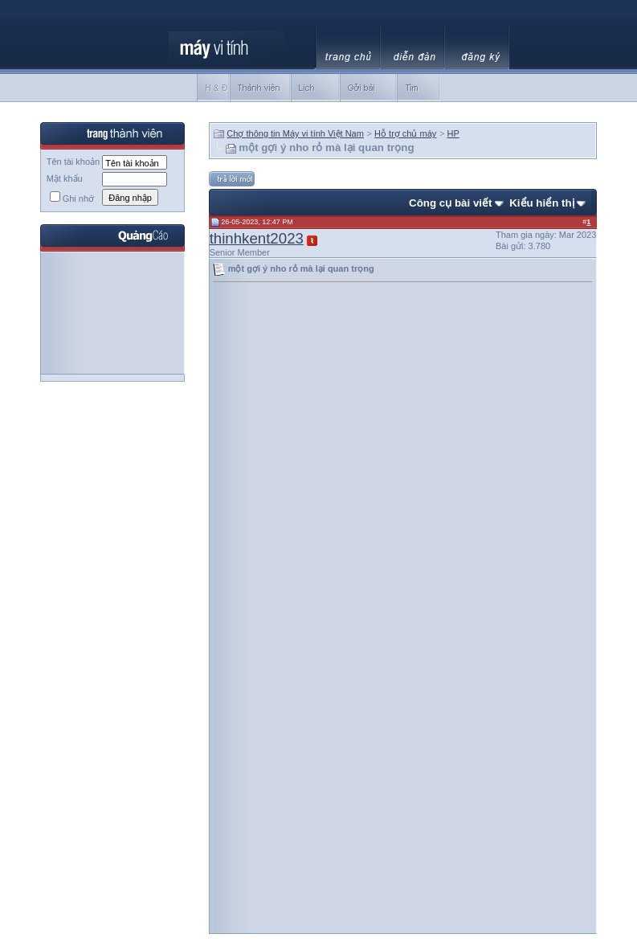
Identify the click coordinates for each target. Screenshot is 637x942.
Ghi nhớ (72, 198)
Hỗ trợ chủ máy (405, 133)
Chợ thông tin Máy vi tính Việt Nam (295, 133)
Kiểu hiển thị (541, 203)
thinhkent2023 (257, 238)
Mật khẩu (65, 178)
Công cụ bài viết (450, 203)
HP (453, 133)
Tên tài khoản (73, 161)
